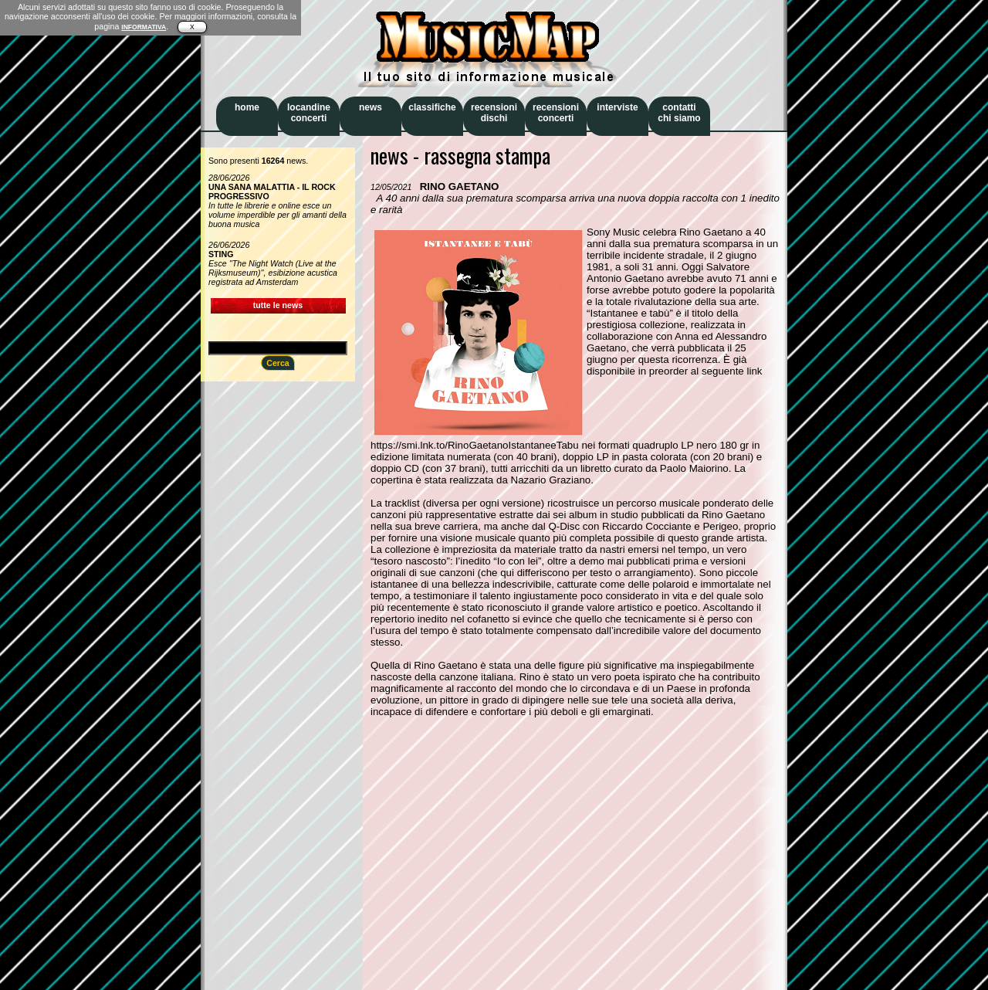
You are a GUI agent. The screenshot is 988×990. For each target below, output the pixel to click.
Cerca (278, 363)
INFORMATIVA (143, 27)
